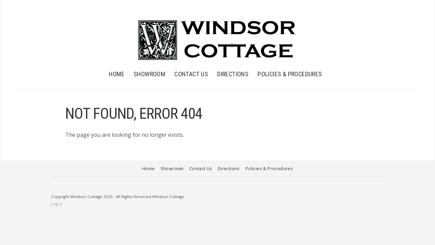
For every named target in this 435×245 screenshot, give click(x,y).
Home (116, 74)
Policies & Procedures (290, 74)
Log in (56, 203)
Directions (232, 74)
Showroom (149, 74)
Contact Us (191, 74)
